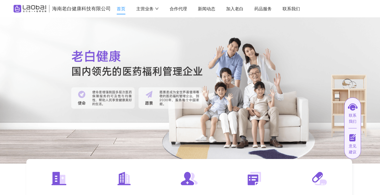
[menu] (225, 8)
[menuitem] (121, 9)
